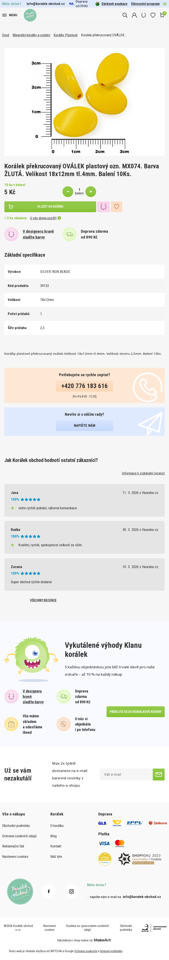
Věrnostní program (145, 4)
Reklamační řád (13, 846)
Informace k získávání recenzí (143, 473)
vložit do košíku (50, 207)
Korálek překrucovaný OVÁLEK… (103, 35)
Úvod (5, 35)
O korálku (57, 825)
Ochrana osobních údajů (19, 836)
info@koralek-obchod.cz (46, 4)
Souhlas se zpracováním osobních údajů (87, 928)
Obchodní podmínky (16, 825)
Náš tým (56, 856)
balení (79, 193)
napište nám (84, 425)
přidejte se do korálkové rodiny (135, 712)
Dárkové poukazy (111, 4)
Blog (53, 836)
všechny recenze (43, 600)
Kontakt (55, 846)
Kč (165, 4)
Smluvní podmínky (111, 951)
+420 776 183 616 (84, 386)
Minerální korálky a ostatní (31, 35)
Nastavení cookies (15, 856)
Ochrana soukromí (85, 951)
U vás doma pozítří (45, 218)
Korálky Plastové (66, 35)
